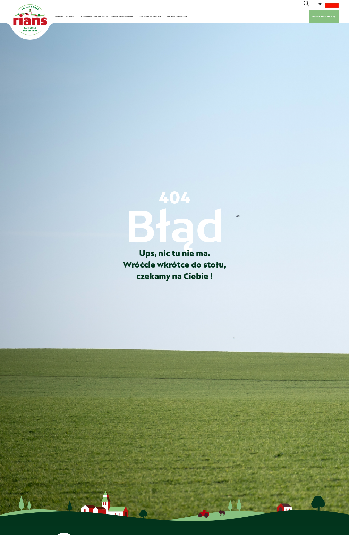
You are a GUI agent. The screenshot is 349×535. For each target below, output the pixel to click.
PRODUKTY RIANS (150, 16)
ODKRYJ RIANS (64, 16)
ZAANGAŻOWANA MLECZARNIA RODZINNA (106, 16)
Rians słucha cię (323, 16)
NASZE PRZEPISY (177, 16)
